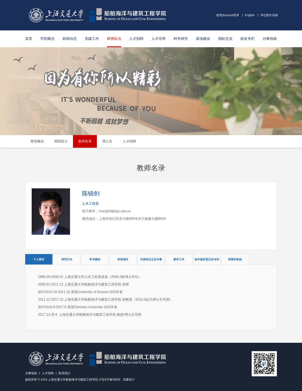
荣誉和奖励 (235, 259)
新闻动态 (69, 39)
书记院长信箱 (269, 15)
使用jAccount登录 (227, 15)
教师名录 (85, 141)
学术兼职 (94, 259)
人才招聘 (136, 39)
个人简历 (38, 259)
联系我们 (64, 373)
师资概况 (37, 141)
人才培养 (158, 39)
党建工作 (92, 39)
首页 (28, 39)
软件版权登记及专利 (207, 259)
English (250, 15)
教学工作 (178, 259)
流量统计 (129, 379)
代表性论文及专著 (151, 259)
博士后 (107, 141)
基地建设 (203, 39)
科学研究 (181, 39)
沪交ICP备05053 (110, 379)
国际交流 (225, 39)
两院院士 (61, 141)
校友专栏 (247, 39)
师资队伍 (114, 39)
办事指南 (270, 39)
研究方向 (66, 259)
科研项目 (122, 259)
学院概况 (47, 39)
